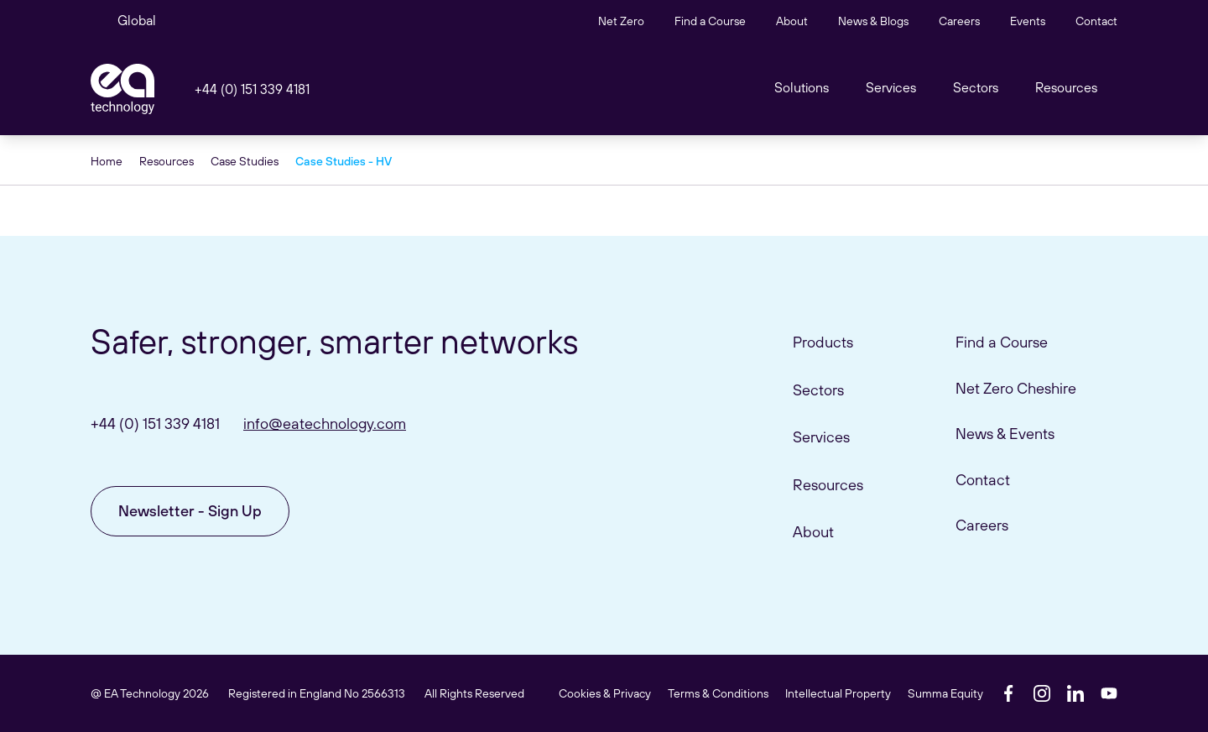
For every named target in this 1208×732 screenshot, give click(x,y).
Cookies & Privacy (605, 693)
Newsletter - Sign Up (190, 510)
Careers (959, 21)
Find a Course (710, 21)
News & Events (1004, 433)
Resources (1066, 87)
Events (1027, 21)
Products (823, 342)
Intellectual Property (838, 693)
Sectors (975, 87)
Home (106, 161)
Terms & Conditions (718, 693)
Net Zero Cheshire (1015, 388)
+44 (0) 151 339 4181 (252, 89)
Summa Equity (945, 693)
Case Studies (245, 161)
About (792, 21)
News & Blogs (873, 21)
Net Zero (621, 21)
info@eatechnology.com (324, 423)
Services (821, 437)
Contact (1096, 21)
